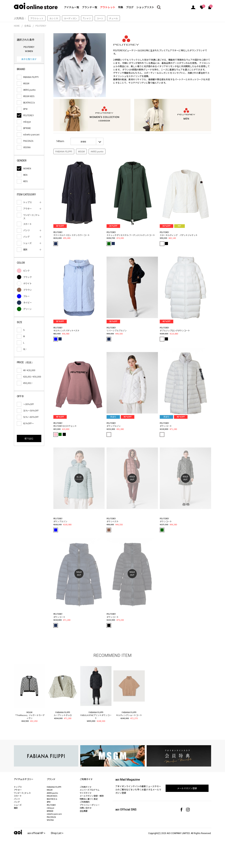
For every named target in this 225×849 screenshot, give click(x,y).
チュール (113, 18)
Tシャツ (87, 18)
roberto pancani (54, 813)
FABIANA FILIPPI (63, 151)
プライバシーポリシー (90, 804)
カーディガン (70, 18)
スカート (18, 795)
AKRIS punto (97, 151)
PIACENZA (51, 816)
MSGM (81, 151)
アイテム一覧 (71, 7)
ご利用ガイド (86, 786)
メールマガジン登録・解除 (92, 795)
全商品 (27, 25)
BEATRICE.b (52, 798)
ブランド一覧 (89, 7)
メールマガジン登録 (187, 788)
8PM (49, 801)
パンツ (17, 798)
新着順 (83, 141)
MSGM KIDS (52, 795)
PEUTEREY (40, 25)
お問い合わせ (86, 807)
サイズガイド (86, 792)
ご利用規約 (85, 801)
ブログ (130, 7)
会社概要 (84, 810)
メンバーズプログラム (90, 789)
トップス (18, 786)
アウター (18, 789)
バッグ (17, 801)
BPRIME (50, 810)
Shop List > (57, 833)
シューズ (18, 804)
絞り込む (29, 438)
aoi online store (36, 6)
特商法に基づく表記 (89, 798)
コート (100, 18)
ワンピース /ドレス (22, 792)
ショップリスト (145, 7)
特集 (120, 7)
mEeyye (50, 807)
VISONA (50, 819)
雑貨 (16, 807)
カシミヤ (53, 18)
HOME (17, 25)
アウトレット (107, 7)
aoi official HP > (36, 833)
